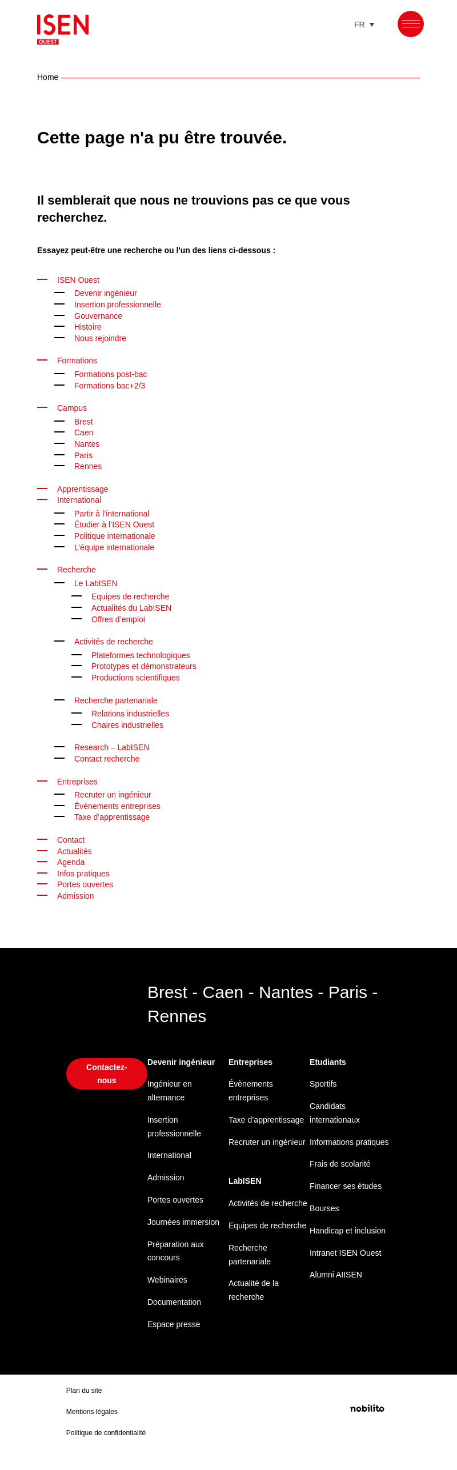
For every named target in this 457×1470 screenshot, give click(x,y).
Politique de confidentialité (248, 1450)
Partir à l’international (116, 511)
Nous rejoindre (103, 336)
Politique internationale (119, 533)
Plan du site (84, 1402)
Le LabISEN (95, 581)
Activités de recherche (116, 639)
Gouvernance (99, 314)
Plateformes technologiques (144, 653)
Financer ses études (348, 1197)
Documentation (176, 1300)
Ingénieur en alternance (172, 1088)
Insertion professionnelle (122, 302)
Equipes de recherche (133, 594)
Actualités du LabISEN (133, 605)
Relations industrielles (134, 711)
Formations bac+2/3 (112, 383)
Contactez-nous (107, 1071)
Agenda (71, 860)
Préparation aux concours (178, 1249)
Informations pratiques (334, 1147)
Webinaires (169, 1277)
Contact (71, 837)
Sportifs (324, 1081)
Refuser (323, 1426)
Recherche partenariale (119, 698)
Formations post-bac (113, 372)
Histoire (89, 324)
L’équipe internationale (118, 545)
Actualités (76, 849)
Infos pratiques (86, 871)
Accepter (243, 1426)
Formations (78, 358)
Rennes (88, 464)
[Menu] (411, 23)
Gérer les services (235, 1396)
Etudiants (328, 1060)
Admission (167, 1175)
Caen (84, 430)
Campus (73, 405)
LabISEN (244, 1192)
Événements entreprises (120, 804)
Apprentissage (85, 487)
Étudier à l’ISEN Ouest (116, 522)
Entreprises (79, 779)
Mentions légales (413, 1450)
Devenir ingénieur (108, 291)
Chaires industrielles (131, 723)
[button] (434, 1290)
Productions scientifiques (139, 675)
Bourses (325, 1220)
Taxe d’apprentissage (114, 815)
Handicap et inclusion (333, 1249)
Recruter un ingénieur (116, 792)
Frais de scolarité (342, 1175)
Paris (83, 453)
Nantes (88, 441)
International (82, 497)
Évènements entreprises (251, 1088)
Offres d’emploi (120, 617)
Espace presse (174, 1322)
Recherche (77, 567)
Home (48, 75)
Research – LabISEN (112, 745)
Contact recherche (109, 756)
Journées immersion (186, 1220)
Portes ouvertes (87, 882)
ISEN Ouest (78, 278)
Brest (84, 419)
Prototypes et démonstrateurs (148, 664)
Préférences (403, 1426)
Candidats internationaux (338, 1111)
